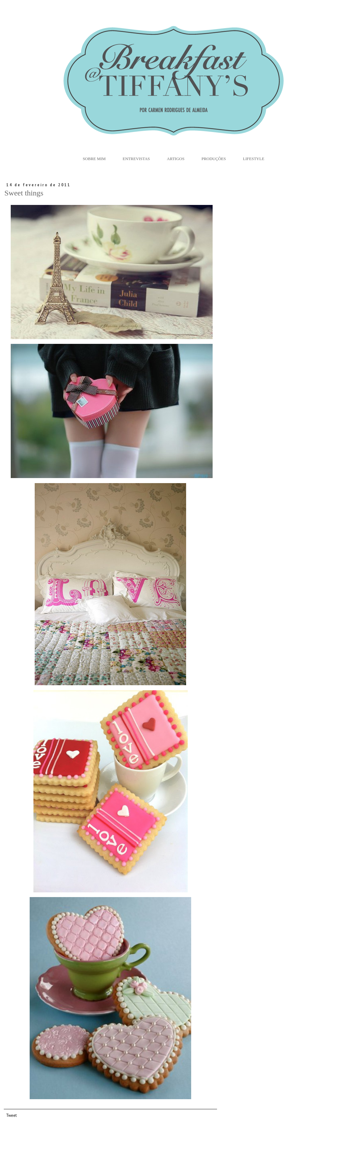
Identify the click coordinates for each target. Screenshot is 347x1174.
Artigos (176, 158)
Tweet (11, 1115)
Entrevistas (136, 158)
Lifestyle (253, 158)
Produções (214, 158)
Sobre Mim (94, 158)
